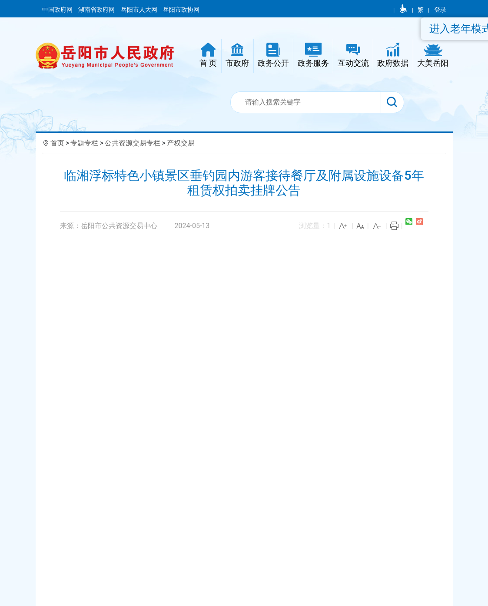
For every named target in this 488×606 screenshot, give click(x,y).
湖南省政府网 (97, 9)
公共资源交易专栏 (132, 143)
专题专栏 (84, 143)
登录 (440, 9)
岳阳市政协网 (181, 9)
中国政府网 (58, 9)
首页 (57, 143)
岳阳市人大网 (140, 9)
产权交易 (181, 143)
